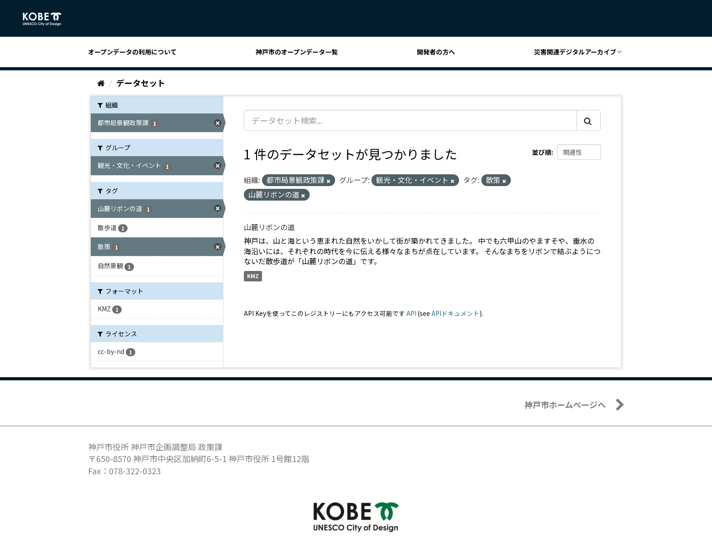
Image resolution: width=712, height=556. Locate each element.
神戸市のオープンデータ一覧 (297, 51)
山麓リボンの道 (269, 226)
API (411, 313)
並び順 (541, 152)
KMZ (253, 276)
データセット (140, 83)
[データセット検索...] (410, 120)
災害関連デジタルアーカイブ (575, 51)
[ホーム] (101, 83)
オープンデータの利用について (132, 51)
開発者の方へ (436, 51)
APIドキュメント (455, 313)
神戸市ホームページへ (565, 404)
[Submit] (588, 120)
